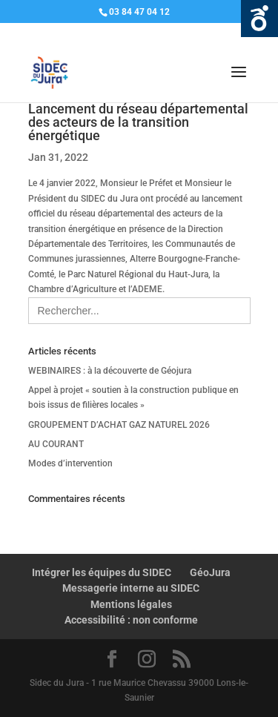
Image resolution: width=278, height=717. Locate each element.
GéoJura (210, 572)
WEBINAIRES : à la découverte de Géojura (109, 371)
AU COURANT (56, 444)
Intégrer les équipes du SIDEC (101, 572)
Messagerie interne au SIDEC (130, 588)
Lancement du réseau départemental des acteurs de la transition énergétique (138, 122)
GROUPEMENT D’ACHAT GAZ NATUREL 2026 (119, 425)
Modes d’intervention (70, 463)
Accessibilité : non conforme (131, 620)
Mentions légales (131, 604)
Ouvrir (259, 18)
